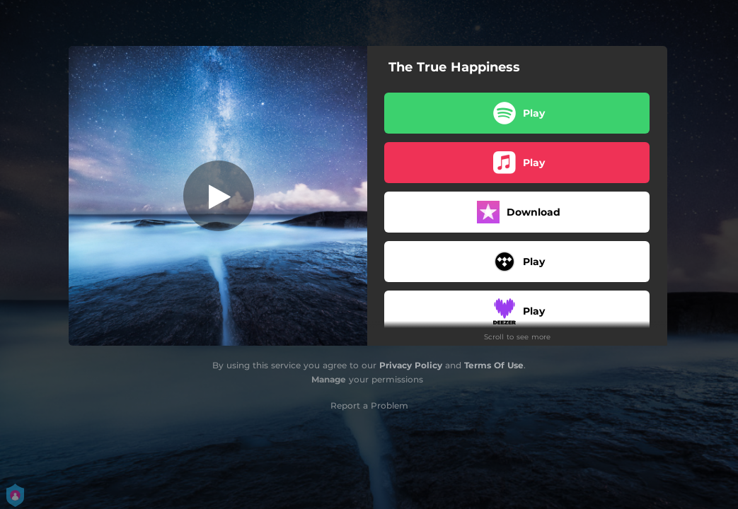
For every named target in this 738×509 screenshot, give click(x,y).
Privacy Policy (410, 365)
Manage (328, 379)
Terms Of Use (494, 365)
